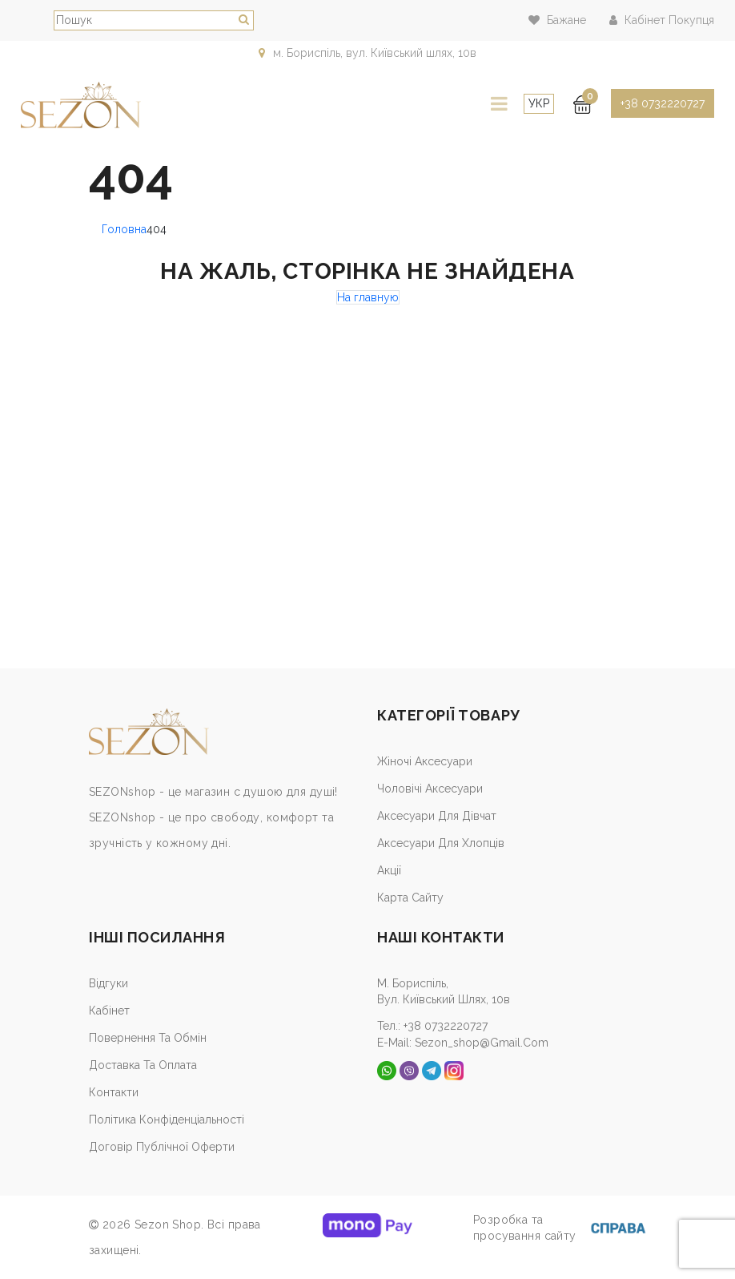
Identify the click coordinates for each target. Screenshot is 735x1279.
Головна (124, 229)
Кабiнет (109, 1010)
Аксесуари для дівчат (436, 815)
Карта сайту (410, 897)
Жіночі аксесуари (424, 761)
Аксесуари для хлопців (440, 843)
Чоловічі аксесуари (430, 788)
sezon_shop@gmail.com (481, 1041)
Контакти (114, 1092)
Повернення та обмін (148, 1037)
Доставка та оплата (143, 1065)
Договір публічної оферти (162, 1146)
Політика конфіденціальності (166, 1119)
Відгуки (108, 983)
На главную (368, 297)
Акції (389, 870)
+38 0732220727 (663, 103)
